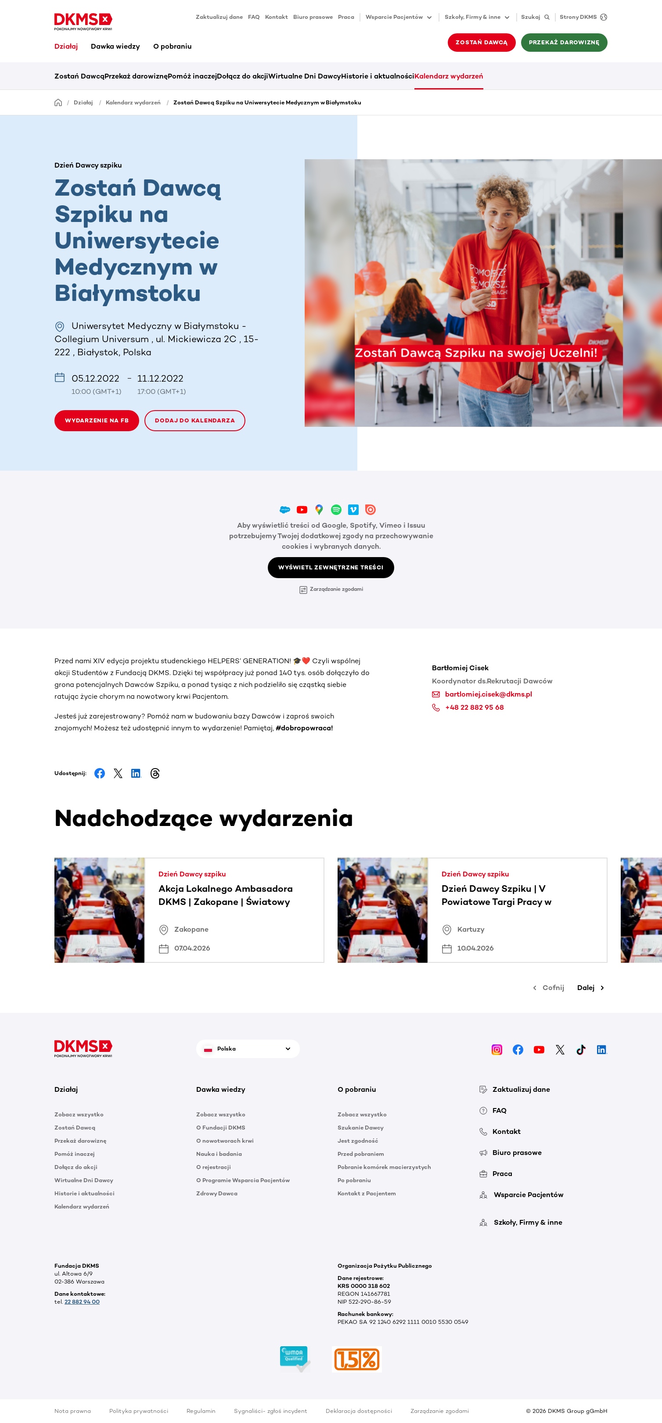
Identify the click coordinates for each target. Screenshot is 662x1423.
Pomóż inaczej (192, 76)
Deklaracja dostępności (359, 1411)
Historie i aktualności (377, 76)
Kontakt (276, 17)
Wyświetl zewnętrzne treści (330, 567)
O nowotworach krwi (225, 1140)
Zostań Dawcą (481, 42)
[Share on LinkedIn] (136, 773)
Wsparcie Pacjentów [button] (399, 17)
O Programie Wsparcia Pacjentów (243, 1180)
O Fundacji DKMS (220, 1127)
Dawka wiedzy (115, 46)
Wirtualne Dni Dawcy (304, 76)
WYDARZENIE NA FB (97, 420)
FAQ (254, 17)
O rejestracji (213, 1167)
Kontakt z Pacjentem (367, 1193)
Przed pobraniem (361, 1154)
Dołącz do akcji (242, 76)
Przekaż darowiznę (564, 42)
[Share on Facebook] (99, 773)
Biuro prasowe (313, 17)
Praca (346, 17)
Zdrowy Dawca (216, 1193)
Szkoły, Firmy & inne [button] (478, 17)
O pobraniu (172, 46)
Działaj (66, 46)
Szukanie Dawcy (361, 1127)
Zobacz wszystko (79, 1114)
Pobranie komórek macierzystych (384, 1167)
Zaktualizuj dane (219, 17)
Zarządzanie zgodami (331, 590)
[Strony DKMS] (581, 17)
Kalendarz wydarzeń (448, 76)
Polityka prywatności (138, 1411)
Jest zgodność (358, 1140)
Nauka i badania (219, 1154)
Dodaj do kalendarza (195, 420)
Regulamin (201, 1411)
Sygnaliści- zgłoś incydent (270, 1411)
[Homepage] (58, 102)
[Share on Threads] (155, 773)
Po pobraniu (354, 1180)
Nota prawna (72, 1411)
